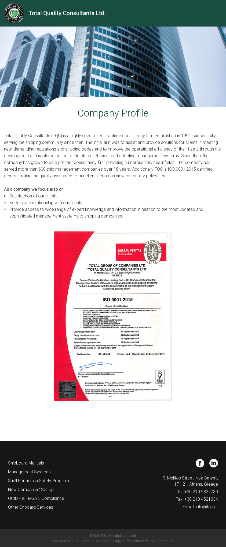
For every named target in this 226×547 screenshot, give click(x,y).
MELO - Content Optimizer (90, 541)
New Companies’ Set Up (31, 489)
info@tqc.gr (207, 506)
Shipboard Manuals (26, 463)
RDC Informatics (161, 541)
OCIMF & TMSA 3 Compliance (36, 498)
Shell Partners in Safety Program (38, 480)
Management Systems (29, 471)
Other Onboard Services (30, 507)
